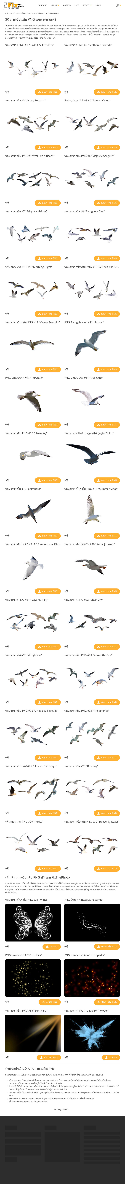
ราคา (76, 4)
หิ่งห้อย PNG (51, 1001)
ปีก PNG (53, 946)
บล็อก (98, 4)
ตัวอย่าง (67, 4)
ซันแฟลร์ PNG (50, 1057)
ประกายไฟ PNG (109, 946)
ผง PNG (113, 1057)
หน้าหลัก (43, 4)
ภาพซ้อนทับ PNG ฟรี (30, 877)
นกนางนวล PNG (49, 91)
